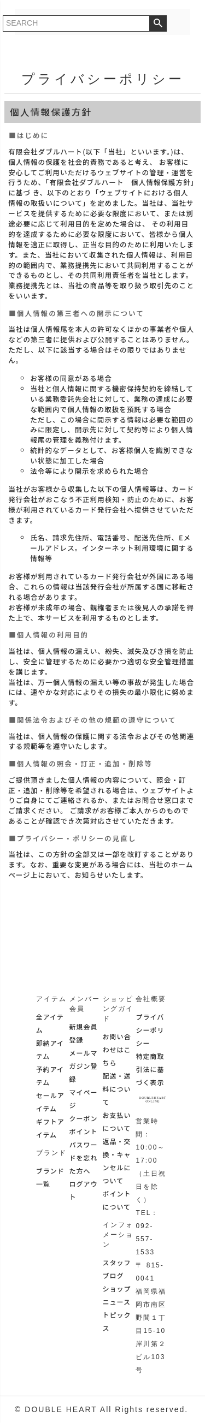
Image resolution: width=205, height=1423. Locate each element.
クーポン (83, 1118)
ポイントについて (117, 1200)
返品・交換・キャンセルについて (117, 1160)
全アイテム (50, 1023)
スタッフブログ (117, 1269)
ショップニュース (117, 1295)
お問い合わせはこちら (117, 1049)
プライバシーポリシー (150, 1029)
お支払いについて (117, 1121)
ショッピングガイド (118, 1008)
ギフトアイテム (50, 1128)
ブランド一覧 (50, 1177)
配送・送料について (117, 1088)
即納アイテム (50, 1049)
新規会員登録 (83, 1033)
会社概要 (151, 999)
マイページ (83, 1098)
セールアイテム (50, 1102)
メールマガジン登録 (83, 1065)
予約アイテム (50, 1075)
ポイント (83, 1131)
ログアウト (83, 1190)
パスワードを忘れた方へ (83, 1157)
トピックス (117, 1321)
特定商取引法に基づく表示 (150, 1069)
